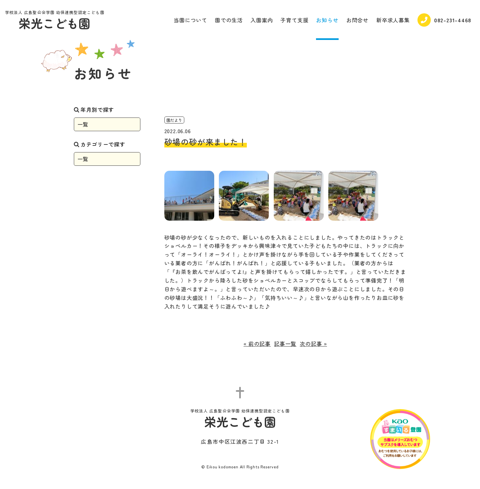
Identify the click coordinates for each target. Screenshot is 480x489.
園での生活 (229, 20)
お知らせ (327, 20)
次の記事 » (313, 344)
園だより (174, 120)
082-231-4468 (444, 20)
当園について (190, 20)
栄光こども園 (54, 21)
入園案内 (261, 20)
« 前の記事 (257, 344)
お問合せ (357, 20)
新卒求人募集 (393, 20)
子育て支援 (294, 20)
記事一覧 (285, 344)
